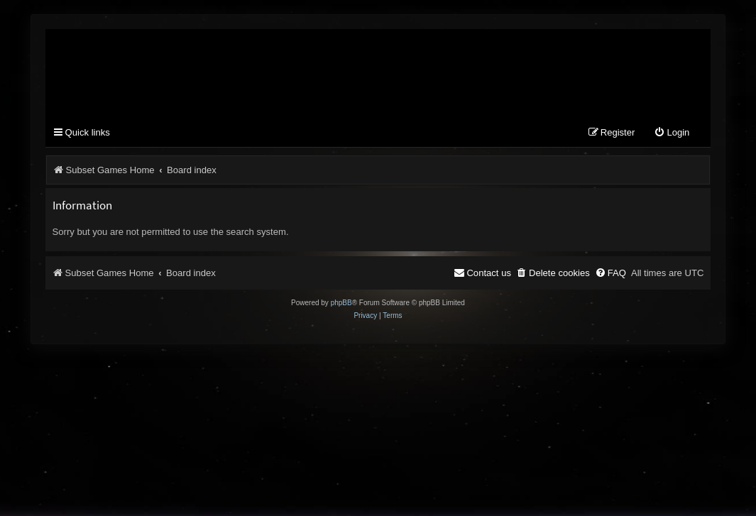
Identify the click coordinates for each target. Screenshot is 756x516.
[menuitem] (671, 134)
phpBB (341, 304)
